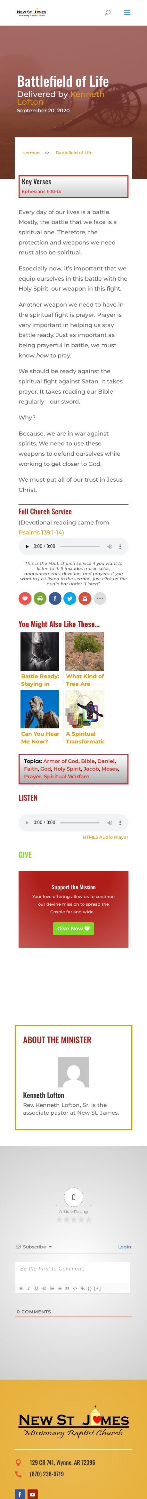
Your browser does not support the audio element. (73, 822)
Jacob (91, 769)
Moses (110, 769)
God (45, 769)
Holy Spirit (67, 769)
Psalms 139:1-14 (40, 532)
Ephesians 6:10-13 (41, 191)
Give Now (70, 929)
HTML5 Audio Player (105, 837)
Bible (88, 761)
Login (124, 1247)
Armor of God (60, 761)
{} (90, 1288)
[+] (97, 1288)
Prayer (32, 777)
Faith (31, 769)
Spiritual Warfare (66, 777)
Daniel (106, 761)
